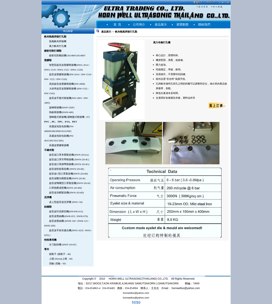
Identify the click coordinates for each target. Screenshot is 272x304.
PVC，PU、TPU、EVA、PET (60, 121)
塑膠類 (48, 60)
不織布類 (49, 150)
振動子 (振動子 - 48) (60, 254)
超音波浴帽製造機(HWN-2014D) (66, 192)
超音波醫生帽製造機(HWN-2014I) (67, 178)
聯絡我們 (204, 24)
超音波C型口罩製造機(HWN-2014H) (68, 173)
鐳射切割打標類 (52, 50)
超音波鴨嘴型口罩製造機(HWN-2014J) (69, 183)
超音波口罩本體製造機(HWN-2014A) (69, 154)
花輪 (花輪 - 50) (57, 263)
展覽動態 (182, 24)
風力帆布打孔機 (57, 46)
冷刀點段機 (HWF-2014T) (62, 244)
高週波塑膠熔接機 (59, 145)
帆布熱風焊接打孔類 (55, 36)
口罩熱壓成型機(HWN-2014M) (65, 187)
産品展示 (161, 24)
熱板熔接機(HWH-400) (61, 112)
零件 (46, 249)
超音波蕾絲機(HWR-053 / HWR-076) (68, 216)
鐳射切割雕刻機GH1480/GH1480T (67, 55)
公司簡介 (139, 24)
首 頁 (117, 24)
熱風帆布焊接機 (57, 41)
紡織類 (48, 206)
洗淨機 (48, 197)
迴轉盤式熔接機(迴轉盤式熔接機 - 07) (69, 117)
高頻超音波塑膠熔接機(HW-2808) (67, 83)
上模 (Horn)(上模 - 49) (60, 258)
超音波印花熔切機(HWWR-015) (66, 211)
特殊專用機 (50, 239)
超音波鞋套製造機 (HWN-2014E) (66, 169)
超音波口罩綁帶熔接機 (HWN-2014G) (69, 164)
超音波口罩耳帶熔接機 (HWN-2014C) (69, 159)
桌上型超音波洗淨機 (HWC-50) (66, 202)
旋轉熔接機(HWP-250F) (61, 107)
